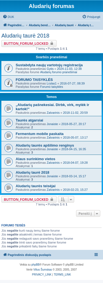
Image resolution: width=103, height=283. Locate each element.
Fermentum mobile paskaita (39, 134)
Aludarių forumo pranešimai (58, 72)
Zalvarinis (53, 112)
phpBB (35, 264)
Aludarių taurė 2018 (25, 36)
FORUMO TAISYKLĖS (34, 80)
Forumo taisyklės (51, 86)
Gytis (50, 68)
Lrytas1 (52, 83)
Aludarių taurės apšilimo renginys (45, 145)
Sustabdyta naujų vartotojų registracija (49, 65)
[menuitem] (8, 17)
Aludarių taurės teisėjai (35, 186)
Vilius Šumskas (42, 269)
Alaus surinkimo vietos (35, 159)
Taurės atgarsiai (29, 120)
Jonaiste (52, 124)
